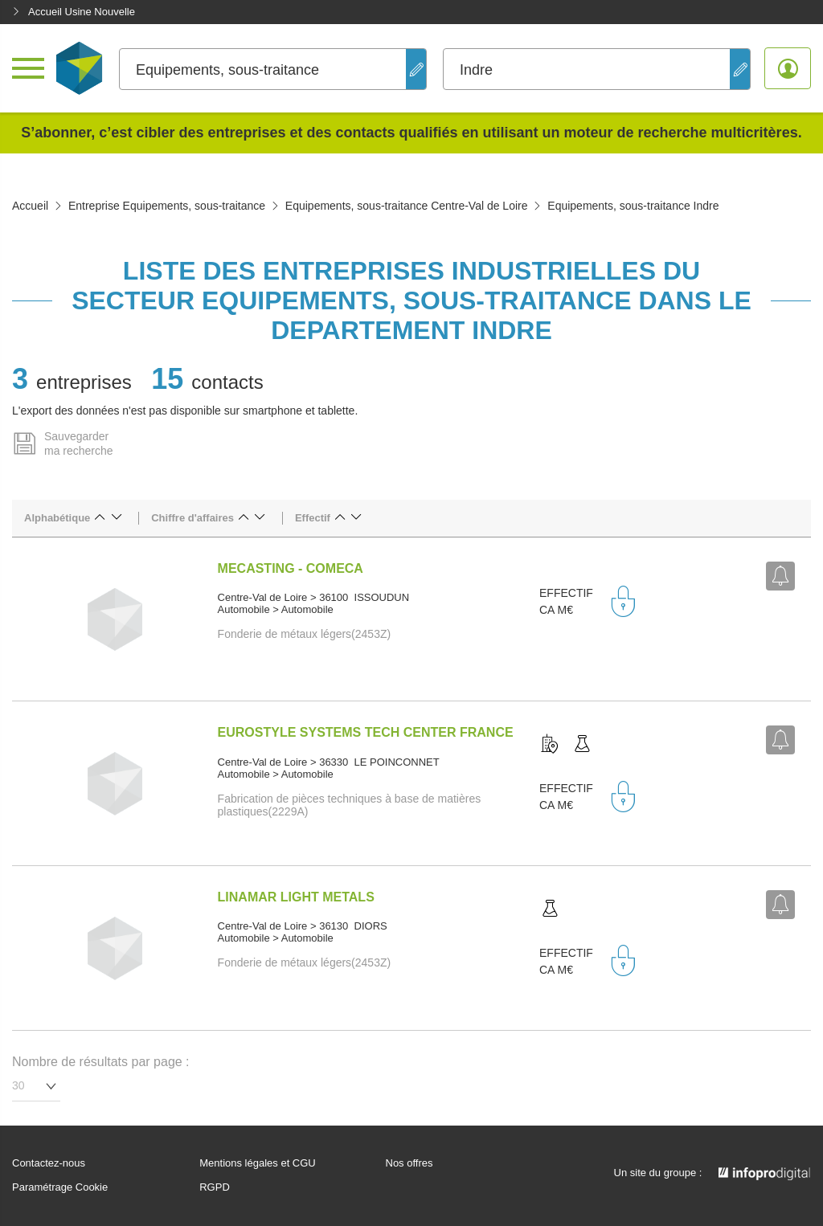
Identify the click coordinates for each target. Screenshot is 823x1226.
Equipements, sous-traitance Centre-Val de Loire (406, 205)
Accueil (30, 205)
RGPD (214, 1187)
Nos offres (409, 1163)
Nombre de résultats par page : (101, 1062)
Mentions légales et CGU (257, 1163)
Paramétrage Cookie (60, 1187)
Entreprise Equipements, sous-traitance (166, 205)
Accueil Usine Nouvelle (73, 12)
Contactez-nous (48, 1163)
